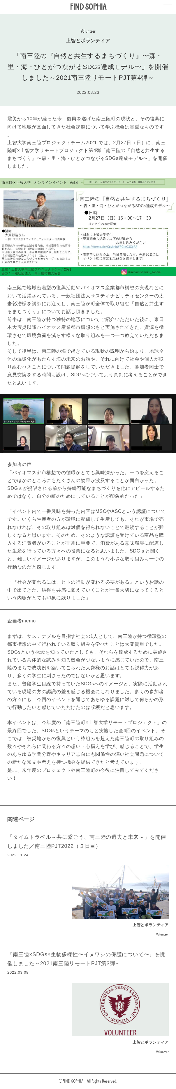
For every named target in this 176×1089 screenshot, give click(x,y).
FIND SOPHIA (88, 7)
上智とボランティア (88, 40)
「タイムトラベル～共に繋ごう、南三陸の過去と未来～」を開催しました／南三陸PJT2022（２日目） (86, 841)
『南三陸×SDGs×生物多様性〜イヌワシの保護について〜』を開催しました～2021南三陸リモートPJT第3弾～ (86, 959)
